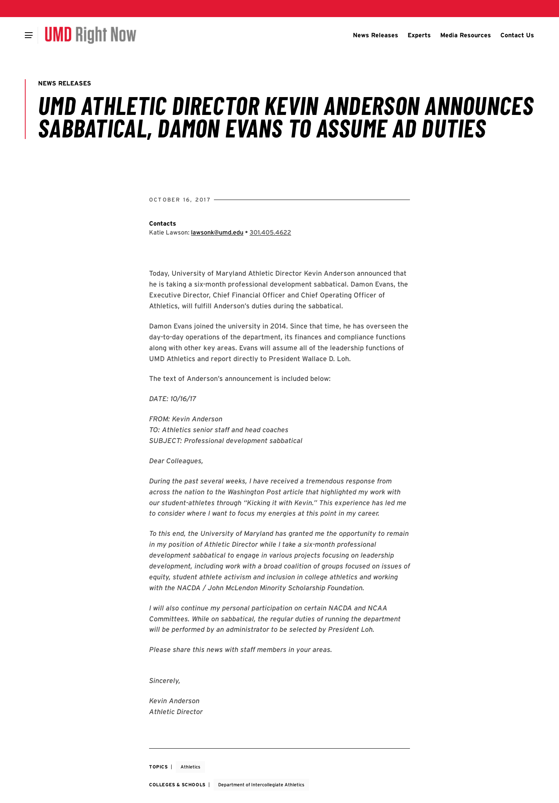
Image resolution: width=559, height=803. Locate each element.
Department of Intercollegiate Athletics (261, 784)
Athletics (190, 767)
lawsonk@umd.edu (217, 232)
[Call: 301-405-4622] (270, 232)
